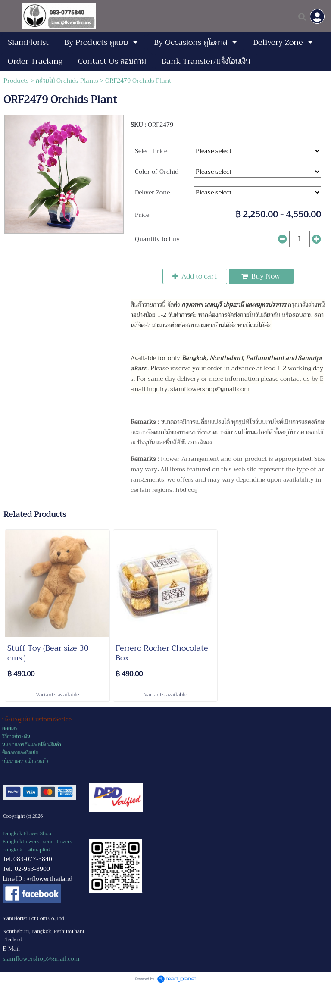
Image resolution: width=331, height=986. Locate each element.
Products (16, 80)
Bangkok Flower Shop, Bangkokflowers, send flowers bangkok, (37, 841)
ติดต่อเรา (11, 728)
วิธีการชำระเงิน (16, 736)
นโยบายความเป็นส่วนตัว (25, 761)
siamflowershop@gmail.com (41, 959)
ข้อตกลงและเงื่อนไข (20, 753)
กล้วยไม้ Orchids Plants (67, 80)
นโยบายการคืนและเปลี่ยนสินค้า (31, 745)
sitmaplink (39, 850)
